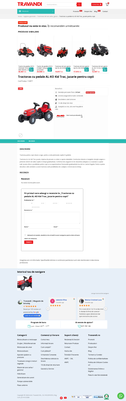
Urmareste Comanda (48, 355)
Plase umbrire (22, 385)
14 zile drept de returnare (50, 365)
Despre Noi (88, 11)
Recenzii (32, 141)
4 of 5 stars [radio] (62, 203)
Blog (97, 11)
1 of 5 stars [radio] (27, 203)
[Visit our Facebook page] (61, 397)
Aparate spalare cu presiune (24, 356)
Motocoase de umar (24, 347)
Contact (105, 11)
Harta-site (68, 351)
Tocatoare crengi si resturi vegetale (27, 362)
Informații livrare (47, 343)
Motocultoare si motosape (27, 339)
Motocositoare (22, 351)
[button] (36, 11)
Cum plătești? (46, 351)
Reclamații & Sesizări (72, 339)
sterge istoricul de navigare (100, 293)
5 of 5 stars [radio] (27, 207)
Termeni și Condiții (95, 355)
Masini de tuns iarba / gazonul (25, 368)
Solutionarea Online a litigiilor (96, 370)
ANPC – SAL (68, 358)
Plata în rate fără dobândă (97, 375)
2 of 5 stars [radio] (37, 203)
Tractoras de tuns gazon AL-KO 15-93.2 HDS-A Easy (99, 68)
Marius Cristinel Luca (93, 300)
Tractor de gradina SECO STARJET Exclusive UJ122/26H (44, 68)
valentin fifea (61, 300)
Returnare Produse (71, 343)
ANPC (66, 362)
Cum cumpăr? (46, 347)
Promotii (77, 11)
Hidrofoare (21, 374)
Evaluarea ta (29, 200)
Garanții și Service (47, 369)
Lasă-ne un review (32, 315)
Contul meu (45, 339)
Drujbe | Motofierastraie (26, 343)
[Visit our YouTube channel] (65, 397)
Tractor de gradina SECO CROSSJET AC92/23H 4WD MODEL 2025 (26, 68)
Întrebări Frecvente (71, 355)
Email (56, 227)
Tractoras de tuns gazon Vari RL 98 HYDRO (81, 67)
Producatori (92, 343)
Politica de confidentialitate (98, 358)
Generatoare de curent (25, 377)
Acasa (20, 16)
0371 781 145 (84, 326)
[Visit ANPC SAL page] (76, 397)
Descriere (21, 141)
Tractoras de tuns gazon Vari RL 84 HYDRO (63, 67)
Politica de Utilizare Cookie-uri (98, 363)
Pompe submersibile (24, 381)
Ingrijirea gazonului (30, 16)
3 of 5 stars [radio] (48, 203)
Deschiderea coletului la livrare (49, 359)
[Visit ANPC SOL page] (87, 397)
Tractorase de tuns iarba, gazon (47, 16)
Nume (26, 227)
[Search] (79, 4)
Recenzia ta (28, 210)
